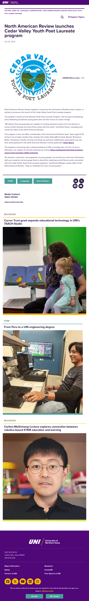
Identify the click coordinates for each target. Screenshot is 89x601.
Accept (34, 596)
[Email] (81, 185)
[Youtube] (22, 581)
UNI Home (8, 11)
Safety (7, 570)
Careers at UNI (11, 573)
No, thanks (54, 596)
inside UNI (15, 11)
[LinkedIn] (76, 180)
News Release (43, 181)
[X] (15, 581)
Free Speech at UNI (52, 573)
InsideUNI (48, 570)
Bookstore (48, 566)
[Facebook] (75, 185)
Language (25, 181)
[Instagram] (37, 581)
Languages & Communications (31, 11)
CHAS (10, 181)
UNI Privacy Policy (48, 591)
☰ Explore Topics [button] (76, 17)
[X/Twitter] (81, 180)
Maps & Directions (12, 566)
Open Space (68, 142)
